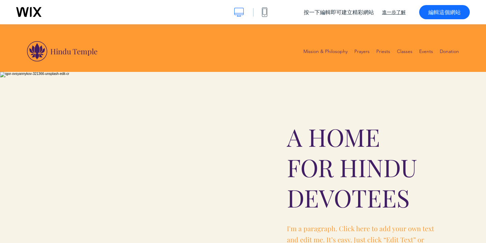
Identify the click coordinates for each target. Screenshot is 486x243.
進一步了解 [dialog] (394, 12)
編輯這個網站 (444, 12)
